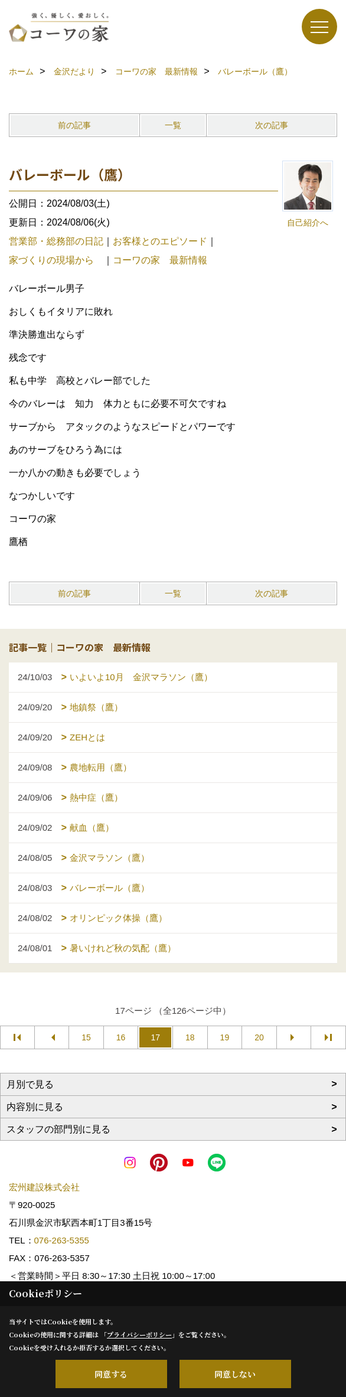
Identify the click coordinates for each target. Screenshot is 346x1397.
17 (155, 1037)
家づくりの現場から (56, 260)
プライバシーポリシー (139, 1334)
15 (86, 1037)
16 (121, 1037)
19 (225, 1037)
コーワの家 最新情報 (160, 260)
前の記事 (74, 125)
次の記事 (271, 125)
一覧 (173, 125)
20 (259, 1037)
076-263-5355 (61, 1240)
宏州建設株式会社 (44, 1187)
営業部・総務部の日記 (56, 241)
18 (190, 1037)
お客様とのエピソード (160, 241)
